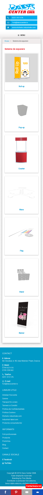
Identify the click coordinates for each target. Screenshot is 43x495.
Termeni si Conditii (9, 405)
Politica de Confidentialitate (13, 409)
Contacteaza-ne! (33, 486)
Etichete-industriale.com (12, 416)
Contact (5, 448)
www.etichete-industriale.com (21, 27)
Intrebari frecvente (9, 395)
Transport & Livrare (9, 402)
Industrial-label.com (10, 419)
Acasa (7, 41)
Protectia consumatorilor (12, 423)
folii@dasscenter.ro (17, 22)
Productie (6, 438)
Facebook (8, 459)
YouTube (7, 463)
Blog (4, 445)
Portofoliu (6, 441)
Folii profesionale (9, 434)
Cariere (5, 398)
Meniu (21, 35)
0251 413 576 (14, 18)
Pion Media (26, 478)
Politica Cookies (8, 412)
